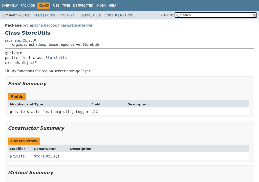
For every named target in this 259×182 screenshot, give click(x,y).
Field (37, 15)
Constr (51, 15)
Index (101, 5)
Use (56, 5)
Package (28, 5)
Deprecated (83, 5)
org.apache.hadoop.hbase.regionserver (57, 25)
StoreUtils (56, 58)
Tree (66, 5)
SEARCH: (166, 15)
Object (28, 63)
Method (67, 15)
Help (113, 5)
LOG (94, 112)
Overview (10, 5)
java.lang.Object (19, 40)
